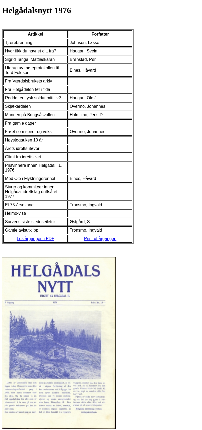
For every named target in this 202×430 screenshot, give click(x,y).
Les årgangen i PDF (35, 238)
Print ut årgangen (100, 238)
